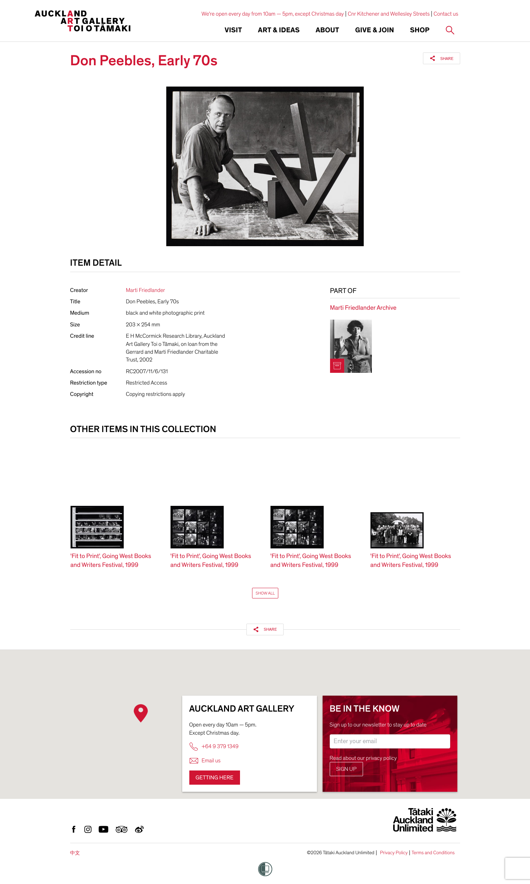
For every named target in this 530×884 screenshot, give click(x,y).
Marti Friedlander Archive (363, 308)
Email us (205, 760)
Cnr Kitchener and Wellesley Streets (389, 14)
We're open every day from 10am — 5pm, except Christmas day (272, 14)
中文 (75, 853)
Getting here (215, 777)
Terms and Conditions (433, 852)
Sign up (346, 769)
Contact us (446, 14)
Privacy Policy (394, 852)
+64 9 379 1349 (214, 746)
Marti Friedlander (145, 290)
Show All (265, 593)
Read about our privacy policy (363, 758)
